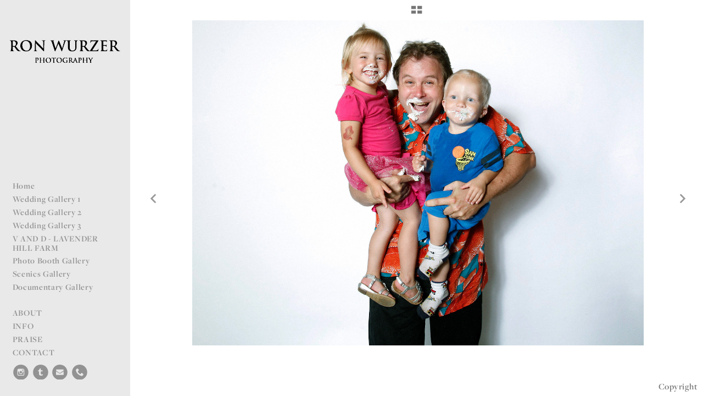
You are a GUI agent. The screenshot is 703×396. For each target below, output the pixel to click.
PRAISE (28, 339)
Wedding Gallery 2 (47, 212)
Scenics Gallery (42, 273)
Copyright (678, 386)
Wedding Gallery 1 (47, 199)
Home (24, 185)
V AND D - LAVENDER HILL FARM (55, 243)
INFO (23, 326)
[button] (416, 14)
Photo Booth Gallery (51, 260)
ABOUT (27, 312)
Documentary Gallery (53, 287)
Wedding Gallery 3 (47, 225)
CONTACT (34, 352)
